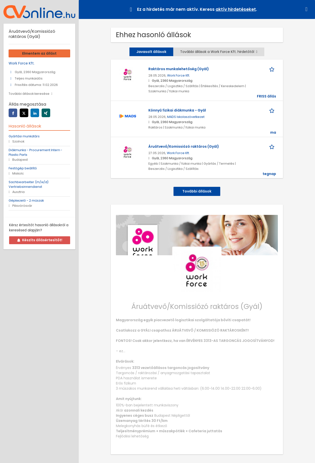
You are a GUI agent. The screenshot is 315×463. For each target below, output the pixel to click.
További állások (196, 191)
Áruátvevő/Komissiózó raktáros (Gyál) (183, 146)
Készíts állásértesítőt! (39, 240)
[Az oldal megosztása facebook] (13, 113)
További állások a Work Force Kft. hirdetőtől (218, 51)
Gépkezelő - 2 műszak (26, 200)
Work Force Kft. (178, 75)
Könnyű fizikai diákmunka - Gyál (177, 110)
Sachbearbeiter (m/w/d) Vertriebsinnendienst (28, 184)
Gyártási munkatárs (24, 136)
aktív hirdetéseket (236, 9)
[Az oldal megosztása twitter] (24, 113)
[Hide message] (307, 9)
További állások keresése (29, 94)
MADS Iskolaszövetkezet (186, 117)
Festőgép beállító (23, 168)
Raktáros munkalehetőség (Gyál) (178, 68)
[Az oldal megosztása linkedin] (35, 113)
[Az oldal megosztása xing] (46, 113)
